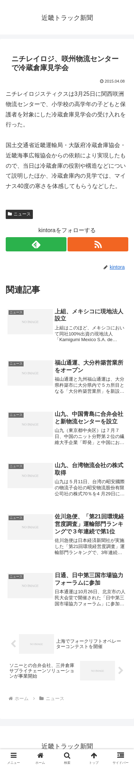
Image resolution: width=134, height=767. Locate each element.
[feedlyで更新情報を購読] (36, 244)
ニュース (19, 214)
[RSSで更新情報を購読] (98, 244)
